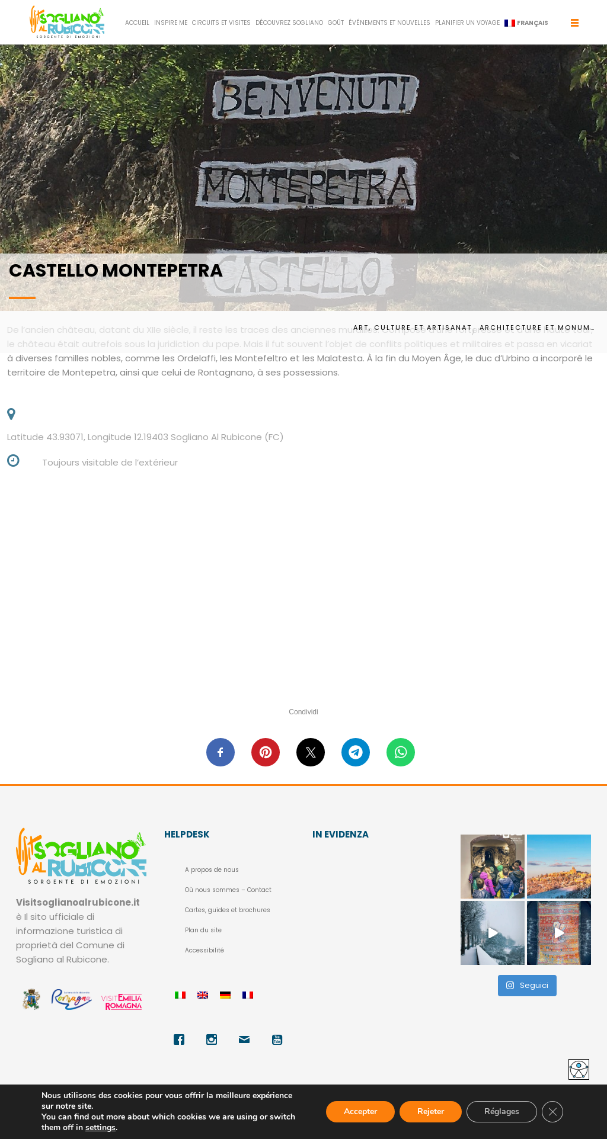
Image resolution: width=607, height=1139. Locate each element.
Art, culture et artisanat (412, 327)
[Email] (245, 1039)
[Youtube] (278, 1039)
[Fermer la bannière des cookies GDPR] (552, 1111)
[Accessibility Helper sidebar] (578, 1069)
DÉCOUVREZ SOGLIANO (289, 22)
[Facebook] (180, 1039)
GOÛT (336, 22)
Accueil (137, 22)
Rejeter (430, 1111)
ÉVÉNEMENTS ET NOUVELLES (389, 22)
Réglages (501, 1111)
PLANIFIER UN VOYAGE (467, 22)
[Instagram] (213, 1039)
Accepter (360, 1111)
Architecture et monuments (539, 327)
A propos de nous (212, 869)
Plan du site (203, 930)
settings (100, 1127)
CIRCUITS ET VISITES (221, 22)
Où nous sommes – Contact (228, 889)
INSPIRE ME (170, 22)
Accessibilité (204, 950)
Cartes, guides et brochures (227, 910)
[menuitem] (526, 23)
